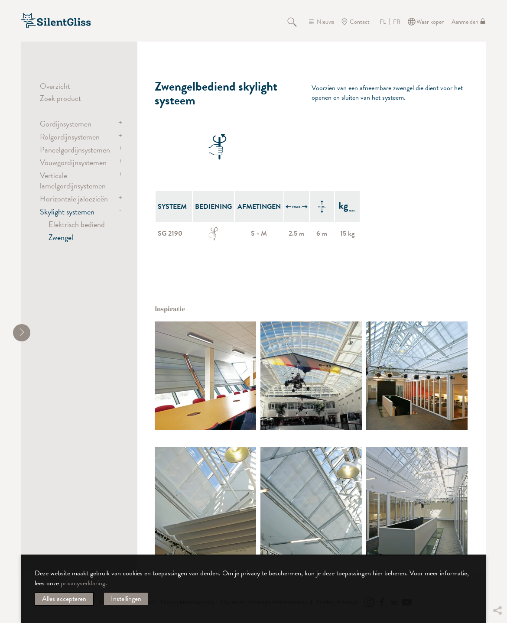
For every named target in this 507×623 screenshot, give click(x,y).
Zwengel (61, 237)
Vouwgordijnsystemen (73, 162)
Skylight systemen (67, 211)
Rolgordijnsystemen (70, 137)
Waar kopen (430, 21)
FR (396, 22)
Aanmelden (465, 21)
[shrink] (21, 332)
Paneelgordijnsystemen (75, 150)
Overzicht (55, 86)
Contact (360, 21)
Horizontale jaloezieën (74, 198)
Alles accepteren (64, 599)
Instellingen (126, 599)
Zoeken (296, 21)
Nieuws (325, 21)
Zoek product (60, 98)
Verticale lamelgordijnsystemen (73, 180)
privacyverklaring (83, 583)
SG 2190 (170, 233)
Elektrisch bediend (77, 224)
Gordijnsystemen (65, 124)
